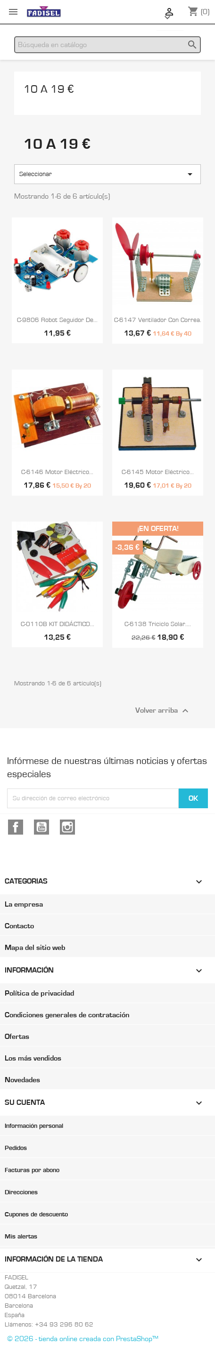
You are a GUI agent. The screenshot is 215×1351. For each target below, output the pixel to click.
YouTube (41, 827)
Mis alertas (21, 1236)
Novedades (22, 1080)
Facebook (15, 827)
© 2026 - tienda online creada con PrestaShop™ (82, 1339)
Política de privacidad (39, 993)
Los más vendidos (33, 1058)
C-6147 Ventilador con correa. (157, 320)
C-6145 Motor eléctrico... (158, 472)
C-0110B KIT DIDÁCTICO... (57, 624)
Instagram (67, 827)
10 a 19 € (49, 89)
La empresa (24, 904)
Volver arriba (163, 710)
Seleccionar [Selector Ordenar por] (107, 174)
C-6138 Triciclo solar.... (157, 624)
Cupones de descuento (36, 1214)
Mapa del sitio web (35, 947)
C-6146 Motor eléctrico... (57, 472)
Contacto (19, 926)
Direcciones (21, 1192)
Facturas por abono (32, 1170)
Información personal (34, 1126)
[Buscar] (107, 44)
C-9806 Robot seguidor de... (57, 320)
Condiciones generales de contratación (67, 1015)
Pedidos (16, 1148)
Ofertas (17, 1036)
